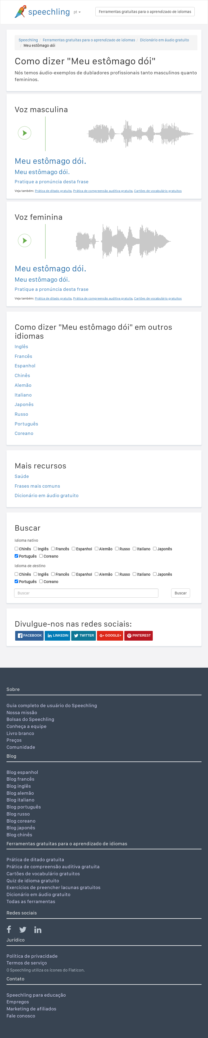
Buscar (181, 593)
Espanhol (25, 365)
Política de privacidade (32, 956)
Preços (14, 740)
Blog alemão (20, 793)
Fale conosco (20, 1016)
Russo (21, 414)
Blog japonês (20, 827)
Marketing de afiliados (31, 1009)
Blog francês (20, 779)
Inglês (21, 346)
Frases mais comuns (37, 486)
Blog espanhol (22, 772)
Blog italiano (20, 800)
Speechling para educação (36, 995)
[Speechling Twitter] (26, 931)
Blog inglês (18, 786)
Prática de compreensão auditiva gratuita (53, 866)
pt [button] (77, 12)
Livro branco (20, 733)
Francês (23, 356)
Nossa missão (21, 712)
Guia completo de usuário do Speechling (51, 705)
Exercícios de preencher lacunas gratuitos (53, 887)
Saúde (22, 476)
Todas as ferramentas (30, 901)
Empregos (17, 1001)
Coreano (24, 433)
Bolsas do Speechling (30, 719)
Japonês (24, 404)
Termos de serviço (26, 963)
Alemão (23, 385)
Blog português (23, 807)
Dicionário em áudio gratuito (164, 40)
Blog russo (18, 814)
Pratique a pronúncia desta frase (52, 181)
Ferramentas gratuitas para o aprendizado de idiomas (145, 11)
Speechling (28, 40)
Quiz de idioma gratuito (32, 880)
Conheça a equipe (26, 726)
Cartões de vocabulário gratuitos (43, 873)
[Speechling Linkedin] (41, 931)
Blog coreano (20, 821)
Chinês (22, 375)
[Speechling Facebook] (12, 931)
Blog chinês (19, 834)
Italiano (23, 395)
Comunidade (20, 747)
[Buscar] (86, 593)
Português (26, 424)
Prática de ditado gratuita (35, 859)
